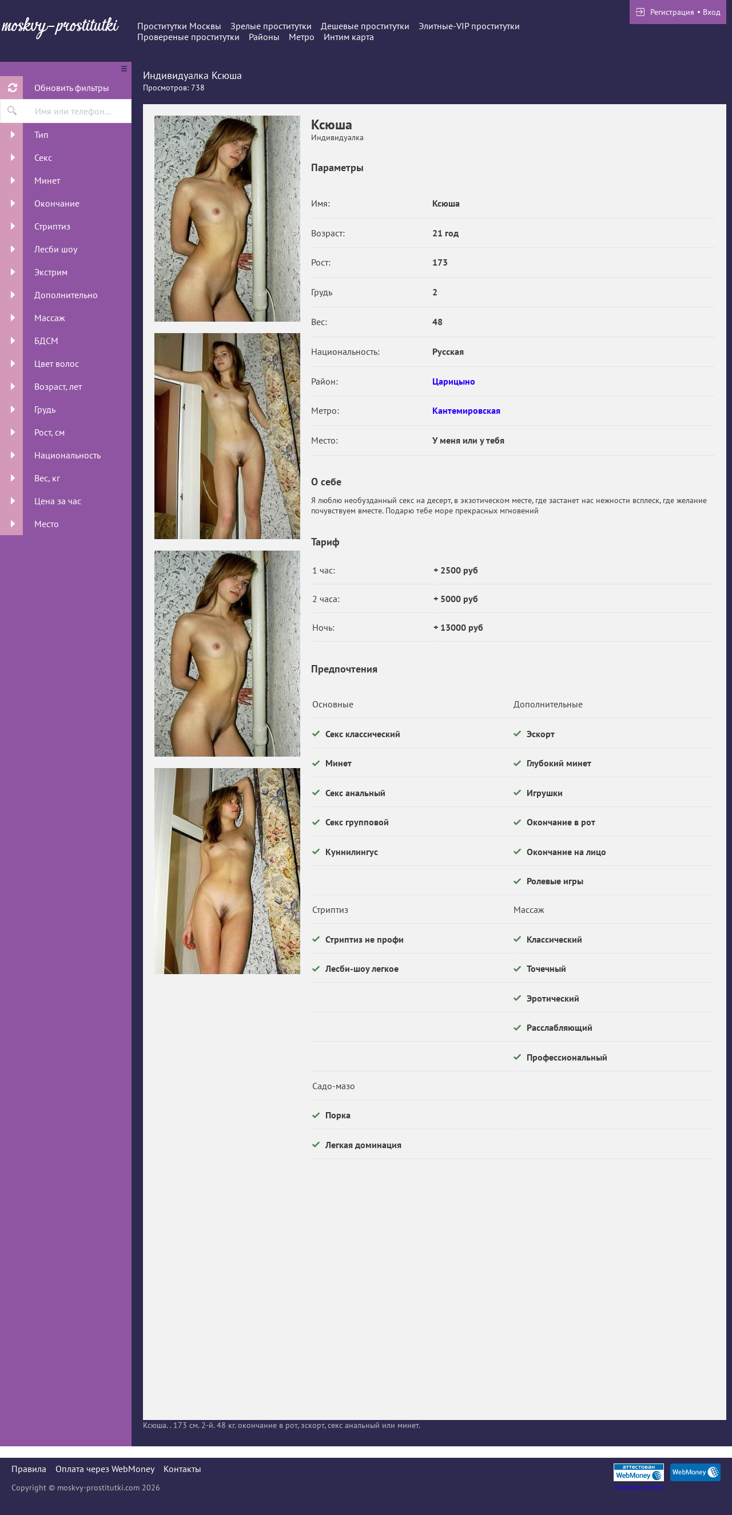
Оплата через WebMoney (104, 1468)
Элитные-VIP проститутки (469, 25)
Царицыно (453, 381)
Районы (264, 36)
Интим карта (349, 36)
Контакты (182, 1468)
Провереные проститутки (188, 36)
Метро (302, 36)
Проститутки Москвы (179, 25)
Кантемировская (466, 410)
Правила (28, 1468)
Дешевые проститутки (365, 25)
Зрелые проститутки (271, 25)
